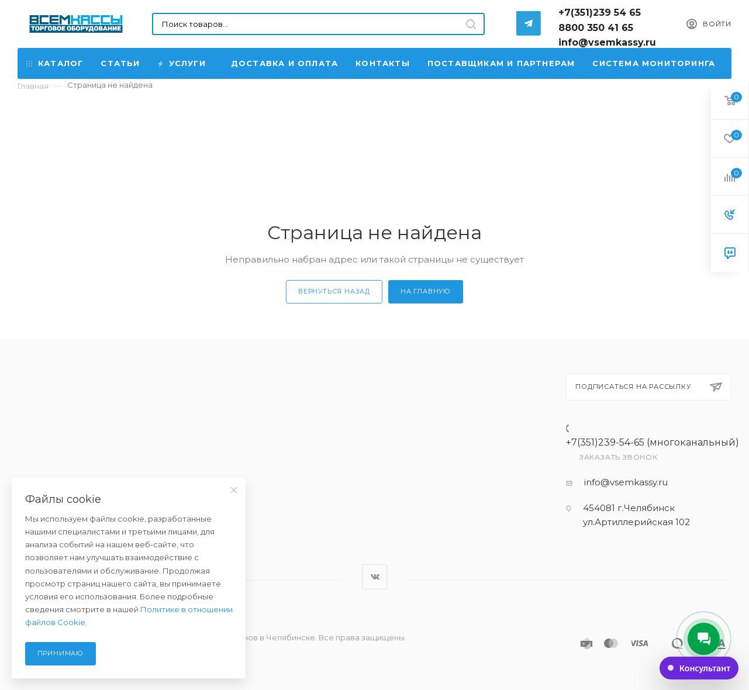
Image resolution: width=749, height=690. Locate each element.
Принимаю (60, 653)
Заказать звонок (618, 457)
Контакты (382, 63)
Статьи (120, 63)
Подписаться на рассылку (648, 387)
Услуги (183, 63)
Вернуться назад (334, 291)
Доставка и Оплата (284, 63)
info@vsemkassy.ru (626, 482)
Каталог (54, 63)
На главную (426, 291)
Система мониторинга (653, 63)
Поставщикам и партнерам (501, 63)
